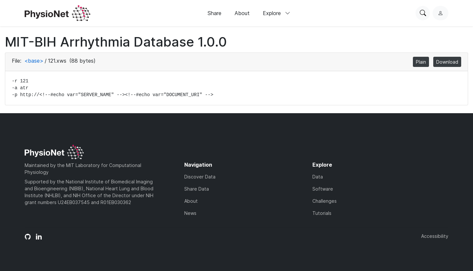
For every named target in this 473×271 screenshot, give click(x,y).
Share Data (196, 189)
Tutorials (321, 213)
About (242, 13)
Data (317, 176)
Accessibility (434, 236)
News (190, 213)
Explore (276, 13)
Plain (421, 62)
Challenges (324, 201)
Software (322, 189)
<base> (33, 60)
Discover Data (199, 176)
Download (447, 62)
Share (214, 13)
